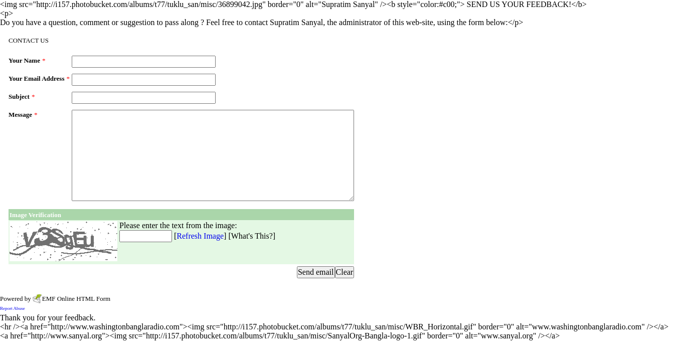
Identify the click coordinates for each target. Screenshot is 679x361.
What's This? (252, 236)
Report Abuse (12, 308)
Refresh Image (200, 236)
